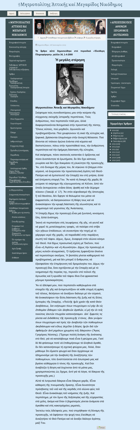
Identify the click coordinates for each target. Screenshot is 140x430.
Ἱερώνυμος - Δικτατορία (121, 83)
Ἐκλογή (114, 69)
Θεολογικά (14, 114)
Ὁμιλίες (114, 92)
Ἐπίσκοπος (14, 105)
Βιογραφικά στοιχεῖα (17, 42)
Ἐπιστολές (115, 105)
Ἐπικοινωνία (40, 13)
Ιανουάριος (116, 141)
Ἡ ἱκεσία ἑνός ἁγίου (20, 244)
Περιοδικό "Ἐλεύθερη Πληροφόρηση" (17, 178)
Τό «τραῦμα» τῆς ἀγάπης (18, 240)
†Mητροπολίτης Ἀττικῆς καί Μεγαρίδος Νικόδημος (70, 4)
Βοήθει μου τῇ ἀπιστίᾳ (21, 212)
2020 (113, 157)
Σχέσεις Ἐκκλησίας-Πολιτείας (17, 93)
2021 (113, 155)
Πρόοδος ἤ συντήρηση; (19, 150)
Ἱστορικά (114, 78)
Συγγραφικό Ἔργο (118, 101)
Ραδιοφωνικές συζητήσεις (19, 69)
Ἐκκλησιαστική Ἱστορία (19, 87)
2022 (113, 152)
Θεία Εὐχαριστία (16, 119)
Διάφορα (15, 257)
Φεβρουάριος (117, 138)
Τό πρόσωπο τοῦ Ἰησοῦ (21, 235)
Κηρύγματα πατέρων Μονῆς (17, 200)
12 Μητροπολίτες (16, 190)
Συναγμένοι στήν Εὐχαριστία (18, 231)
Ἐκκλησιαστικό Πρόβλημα (15, 79)
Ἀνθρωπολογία (15, 141)
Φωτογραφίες (14, 56)
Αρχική (11, 13)
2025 (113, 144)
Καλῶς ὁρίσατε (25, 13)
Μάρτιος (115, 135)
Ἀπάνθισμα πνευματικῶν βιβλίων (19, 209)
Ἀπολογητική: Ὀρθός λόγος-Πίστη (18, 169)
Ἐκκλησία (13, 96)
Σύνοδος (13, 101)
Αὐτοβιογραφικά (118, 56)
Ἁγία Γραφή (16, 248)
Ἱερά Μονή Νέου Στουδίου (20, 182)
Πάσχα (12, 132)
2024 (113, 146)
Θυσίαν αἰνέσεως (18, 217)
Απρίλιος (115, 133)
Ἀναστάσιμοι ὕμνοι (19, 253)
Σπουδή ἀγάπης (18, 221)
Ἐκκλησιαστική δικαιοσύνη (15, 84)
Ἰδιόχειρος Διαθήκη (119, 51)
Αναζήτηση (53, 13)
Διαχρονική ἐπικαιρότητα (19, 194)
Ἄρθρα (12, 74)
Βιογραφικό (116, 47)
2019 (113, 160)
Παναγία (13, 137)
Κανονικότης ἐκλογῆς (17, 47)
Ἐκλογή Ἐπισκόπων (119, 74)
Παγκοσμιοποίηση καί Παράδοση (18, 160)
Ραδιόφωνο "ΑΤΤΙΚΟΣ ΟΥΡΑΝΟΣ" (18, 66)
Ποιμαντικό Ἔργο (118, 87)
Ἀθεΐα (12, 164)
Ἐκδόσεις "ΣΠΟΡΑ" (16, 173)
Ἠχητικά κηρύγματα (17, 60)
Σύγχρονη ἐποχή (16, 146)
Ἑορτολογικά (15, 123)
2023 (113, 149)
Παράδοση (14, 155)
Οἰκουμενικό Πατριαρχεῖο (15, 111)
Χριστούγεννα (15, 128)
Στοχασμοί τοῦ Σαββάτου (18, 227)
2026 (113, 130)
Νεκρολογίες (14, 51)
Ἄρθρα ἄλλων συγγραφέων (19, 203)
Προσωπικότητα (118, 60)
